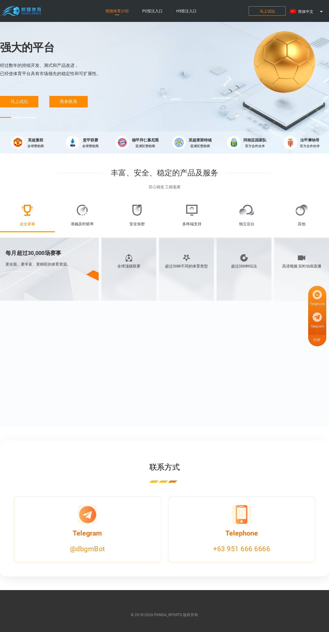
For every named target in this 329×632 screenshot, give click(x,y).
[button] (310, 11)
